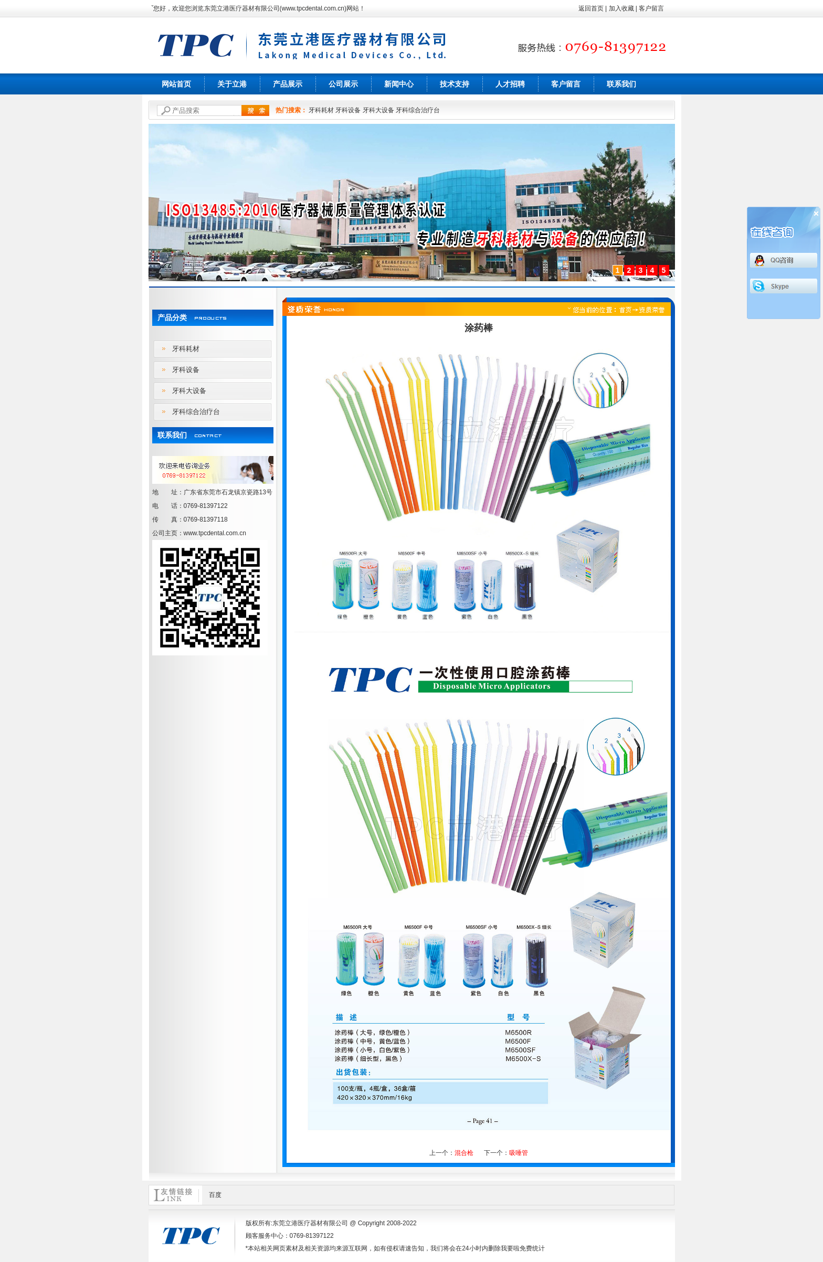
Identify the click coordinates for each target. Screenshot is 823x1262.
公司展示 (343, 84)
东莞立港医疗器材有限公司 (242, 8)
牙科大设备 (378, 110)
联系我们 (621, 84)
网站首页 (176, 84)
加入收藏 (621, 8)
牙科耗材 (321, 110)
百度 (215, 1195)
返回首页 (591, 8)
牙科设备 (348, 110)
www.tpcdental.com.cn (313, 8)
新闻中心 (399, 84)
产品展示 (287, 84)
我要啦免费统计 (523, 1248)
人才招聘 (510, 84)
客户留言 (651, 8)
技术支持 (454, 84)
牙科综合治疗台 (418, 110)
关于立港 (232, 84)
